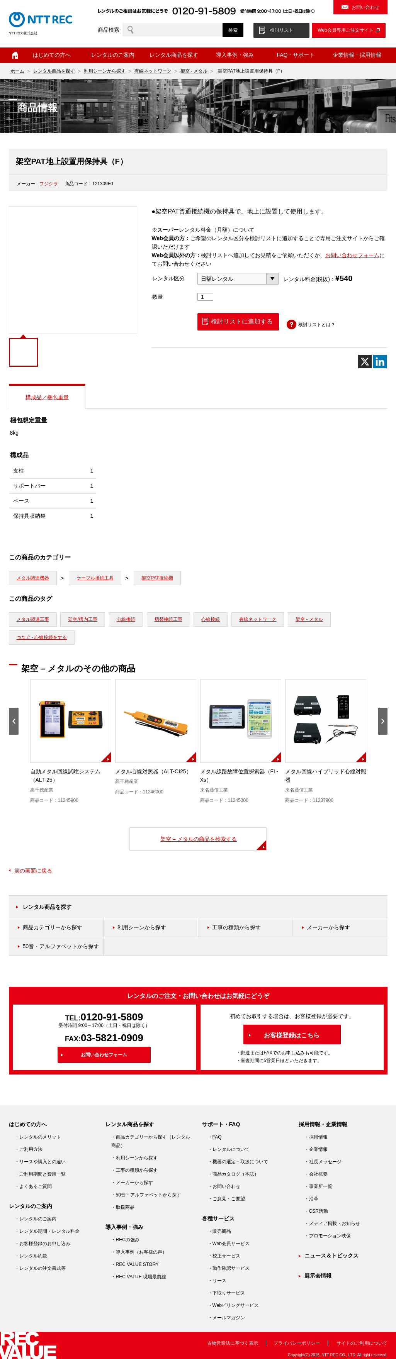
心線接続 (126, 619)
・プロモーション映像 (327, 1236)
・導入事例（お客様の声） (139, 1252)
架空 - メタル (194, 71)
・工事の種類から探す (134, 1170)
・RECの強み (125, 1239)
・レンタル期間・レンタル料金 (47, 1231)
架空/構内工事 (82, 619)
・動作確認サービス (229, 1268)
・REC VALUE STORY (135, 1264)
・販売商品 (219, 1231)
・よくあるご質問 (33, 1186)
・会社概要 (316, 1174)
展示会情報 (317, 1276)
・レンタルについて (229, 1149)
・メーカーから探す (132, 1182)
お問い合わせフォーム (352, 255)
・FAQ (215, 1137)
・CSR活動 (316, 1211)
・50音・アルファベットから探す (146, 1195)
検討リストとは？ (316, 324)
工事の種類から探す (236, 927)
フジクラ (48, 183)
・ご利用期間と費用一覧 (40, 1174)
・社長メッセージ (323, 1161)
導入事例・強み (235, 55)
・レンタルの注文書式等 (40, 1268)
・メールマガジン (226, 1317)
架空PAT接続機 (157, 578)
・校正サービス (224, 1256)
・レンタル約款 (31, 1256)
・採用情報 (316, 1137)
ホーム (15, 55)
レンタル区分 (168, 278)
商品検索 (108, 30)
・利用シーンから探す (134, 1158)
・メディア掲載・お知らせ (332, 1223)
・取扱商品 (122, 1207)
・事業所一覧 (318, 1186)
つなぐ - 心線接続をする (42, 637)
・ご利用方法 (28, 1149)
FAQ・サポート (295, 55)
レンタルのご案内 (112, 55)
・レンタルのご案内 (35, 1219)
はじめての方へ (52, 55)
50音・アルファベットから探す (61, 946)
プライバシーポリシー (297, 1343)
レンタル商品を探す (174, 55)
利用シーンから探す (105, 71)
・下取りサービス (226, 1293)
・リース (217, 1280)
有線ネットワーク (153, 71)
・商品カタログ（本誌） (233, 1174)
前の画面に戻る (33, 871)
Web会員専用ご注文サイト (345, 30)
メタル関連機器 (33, 578)
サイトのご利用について (362, 1343)
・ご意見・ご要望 (226, 1198)
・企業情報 (316, 1149)
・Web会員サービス (229, 1243)
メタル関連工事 (33, 619)
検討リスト (281, 30)
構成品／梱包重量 (47, 397)
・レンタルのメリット (38, 1137)
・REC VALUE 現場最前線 (138, 1276)
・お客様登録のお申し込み (42, 1243)
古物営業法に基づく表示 (232, 1343)
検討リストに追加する (242, 321)
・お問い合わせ (224, 1186)
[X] (365, 361)
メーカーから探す (328, 927)
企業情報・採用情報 (357, 55)
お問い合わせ (365, 7)
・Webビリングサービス (233, 1305)
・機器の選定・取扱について (238, 1161)
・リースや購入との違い (40, 1161)
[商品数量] (205, 297)
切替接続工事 (168, 619)
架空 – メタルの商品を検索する (198, 839)
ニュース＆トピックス (331, 1255)
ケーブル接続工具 (95, 578)
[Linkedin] (380, 361)
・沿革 (311, 1198)
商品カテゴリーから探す (52, 927)
